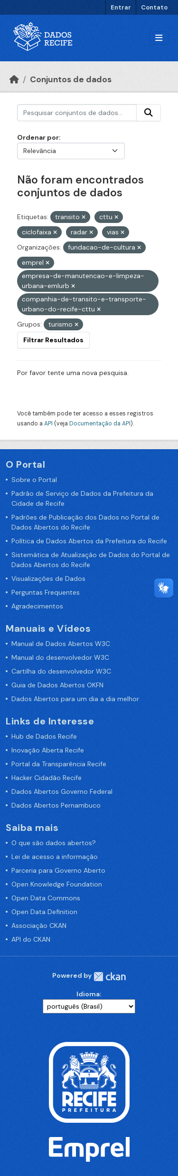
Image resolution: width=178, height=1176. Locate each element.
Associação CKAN (38, 925)
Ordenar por (38, 137)
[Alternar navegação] (159, 38)
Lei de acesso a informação (54, 856)
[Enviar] (148, 112)
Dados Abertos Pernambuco (56, 805)
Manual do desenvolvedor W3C (60, 657)
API (48, 423)
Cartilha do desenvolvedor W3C (61, 671)
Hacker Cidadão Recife (46, 777)
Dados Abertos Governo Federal (61, 791)
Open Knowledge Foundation (56, 884)
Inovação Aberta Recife (47, 750)
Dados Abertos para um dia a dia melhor (75, 698)
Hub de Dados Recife (44, 736)
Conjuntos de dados (71, 79)
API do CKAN (30, 939)
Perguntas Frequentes (45, 592)
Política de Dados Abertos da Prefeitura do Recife (89, 541)
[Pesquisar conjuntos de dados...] (77, 112)
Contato (154, 7)
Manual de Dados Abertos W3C (60, 643)
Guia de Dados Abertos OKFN (57, 685)
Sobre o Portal (34, 479)
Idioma (88, 994)
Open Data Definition (44, 911)
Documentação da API (100, 423)
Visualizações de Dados (48, 578)
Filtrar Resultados (53, 340)
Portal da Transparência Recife (58, 764)
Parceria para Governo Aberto (58, 870)
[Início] (14, 79)
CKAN (110, 977)
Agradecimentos (37, 606)
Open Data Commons (45, 898)
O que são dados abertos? (53, 843)
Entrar (121, 7)
